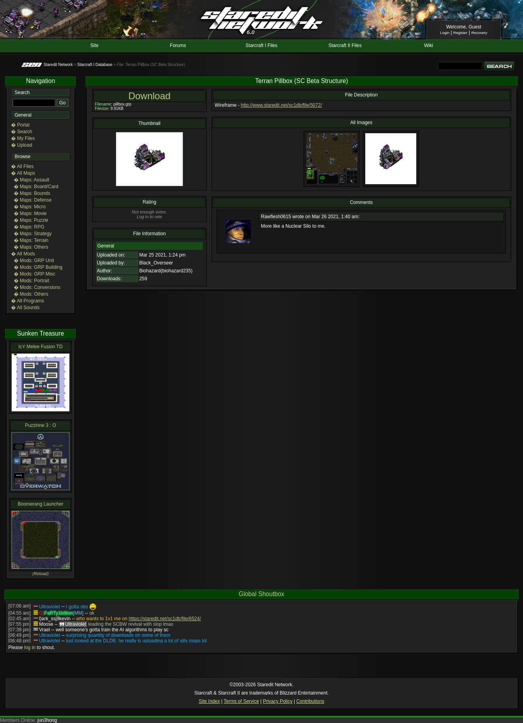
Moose (46, 624)
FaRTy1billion (58, 613)
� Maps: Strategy (33, 233)
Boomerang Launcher (40, 504)
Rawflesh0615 (276, 216)
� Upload (21, 145)
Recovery (479, 32)
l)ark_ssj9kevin (54, 618)
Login (444, 32)
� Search (21, 131)
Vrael (44, 629)
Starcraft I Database (94, 64)
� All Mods (23, 254)
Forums (178, 45)
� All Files (22, 166)
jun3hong (47, 720)
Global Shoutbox (261, 594)
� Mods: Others (31, 294)
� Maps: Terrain (31, 240)
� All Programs (27, 301)
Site (95, 45)
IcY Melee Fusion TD (41, 346)
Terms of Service (241, 701)
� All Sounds (25, 307)
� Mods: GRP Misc (34, 274)
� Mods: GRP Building (38, 267)
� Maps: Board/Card (36, 186)
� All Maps (23, 173)
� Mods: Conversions (37, 287)
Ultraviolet (49, 607)
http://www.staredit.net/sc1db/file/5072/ (281, 105)
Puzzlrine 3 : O (40, 425)
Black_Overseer (156, 263)
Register (460, 32)
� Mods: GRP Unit (34, 260)
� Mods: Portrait (31, 280)
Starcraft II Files (345, 45)
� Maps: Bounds (32, 193)
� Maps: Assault (31, 180)
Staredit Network (58, 64)
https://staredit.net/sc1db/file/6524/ (164, 618)
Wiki (428, 45)
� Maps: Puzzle (31, 220)
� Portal (20, 125)
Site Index (209, 701)
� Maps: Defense (33, 200)
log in (30, 647)
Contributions (310, 701)
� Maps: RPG (29, 227)
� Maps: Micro (30, 207)
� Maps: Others (31, 247)
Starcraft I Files (261, 45)
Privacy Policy (278, 701)
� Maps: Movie (30, 213)
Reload (40, 573)
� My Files (23, 138)
